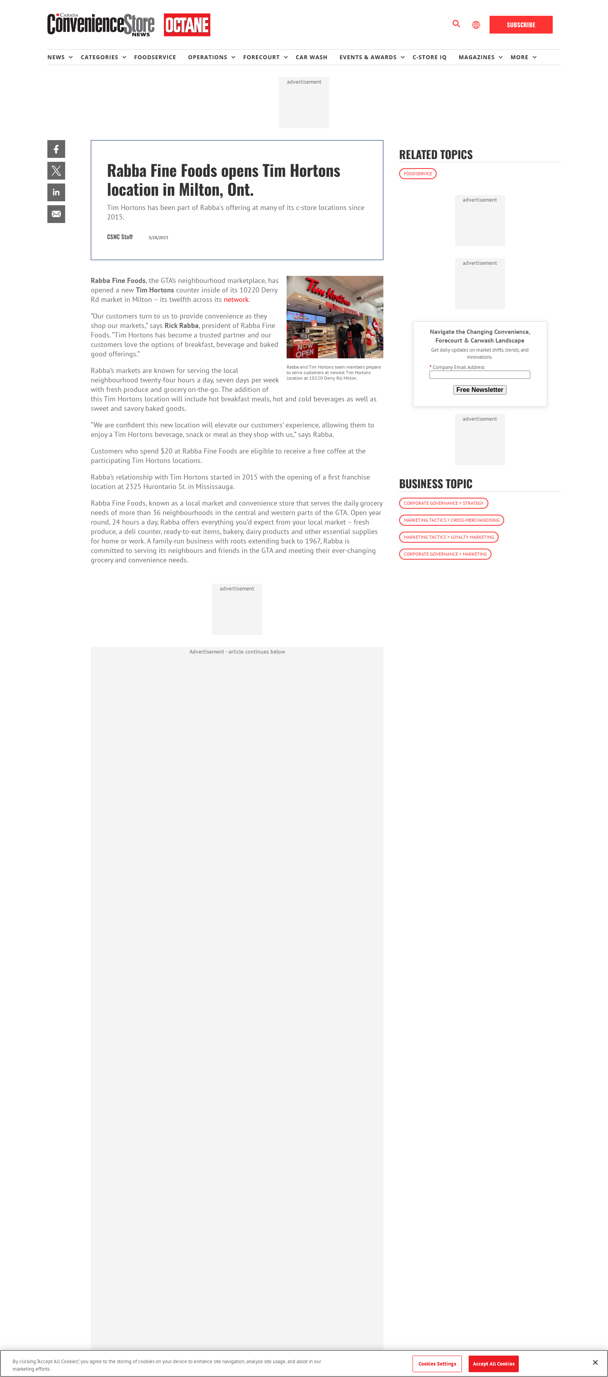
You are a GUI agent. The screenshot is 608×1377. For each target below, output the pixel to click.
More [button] (519, 57)
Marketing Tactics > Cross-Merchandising (451, 520)
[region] (304, 1363)
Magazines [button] (477, 57)
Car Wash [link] (312, 57)
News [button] (56, 57)
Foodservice (418, 173)
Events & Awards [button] (368, 57)
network (236, 299)
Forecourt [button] (261, 57)
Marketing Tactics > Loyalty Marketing (449, 537)
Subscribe (521, 24)
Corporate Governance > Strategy (444, 503)
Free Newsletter (479, 389)
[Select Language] (477, 25)
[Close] (595, 1362)
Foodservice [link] (155, 57)
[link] (56, 149)
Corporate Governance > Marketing (445, 554)
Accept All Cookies (493, 1363)
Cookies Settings (437, 1363)
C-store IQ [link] (430, 57)
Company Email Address (457, 367)
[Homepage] (128, 25)
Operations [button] (207, 57)
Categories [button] (99, 57)
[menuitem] (64, 57)
